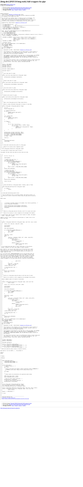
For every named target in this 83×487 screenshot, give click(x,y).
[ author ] (24, 9)
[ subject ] (20, 9)
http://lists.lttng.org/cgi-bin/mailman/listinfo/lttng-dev (15, 476)
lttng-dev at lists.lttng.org (8, 474)
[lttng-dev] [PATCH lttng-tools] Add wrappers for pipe (21, 7)
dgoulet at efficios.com (10, 4)
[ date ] (12, 9)
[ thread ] (16, 9)
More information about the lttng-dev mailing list (10, 485)
